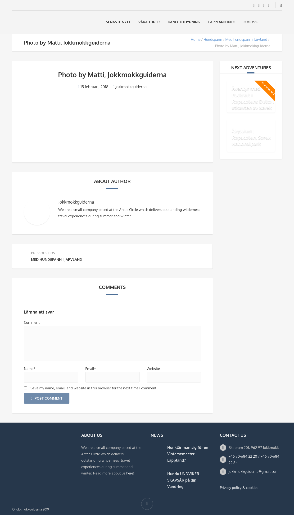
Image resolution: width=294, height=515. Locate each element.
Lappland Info (221, 22)
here (129, 473)
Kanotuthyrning (184, 22)
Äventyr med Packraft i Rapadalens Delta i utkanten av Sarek (253, 98)
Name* (29, 368)
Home (195, 39)
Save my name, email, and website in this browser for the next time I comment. (94, 388)
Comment (32, 322)
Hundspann (213, 39)
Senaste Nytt (118, 22)
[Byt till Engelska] (280, 22)
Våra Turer (149, 22)
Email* (90, 368)
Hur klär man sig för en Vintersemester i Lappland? (187, 454)
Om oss (251, 22)
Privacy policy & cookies (239, 487)
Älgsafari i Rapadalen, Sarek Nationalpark (251, 137)
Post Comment (46, 398)
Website (153, 368)
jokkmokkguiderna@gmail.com (253, 471)
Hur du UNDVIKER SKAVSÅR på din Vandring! (183, 480)
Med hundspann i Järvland (246, 39)
